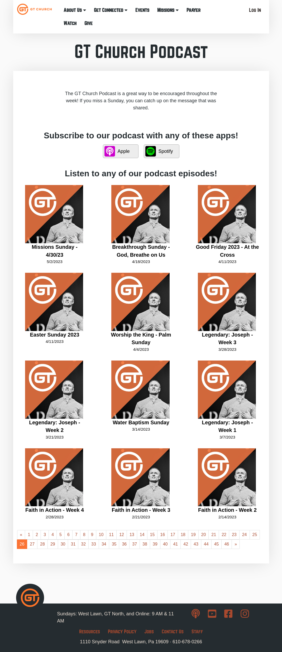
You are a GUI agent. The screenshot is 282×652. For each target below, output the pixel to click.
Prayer (193, 10)
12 (121, 534)
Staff (197, 631)
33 (93, 544)
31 (73, 544)
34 (104, 544)
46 (226, 544)
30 (63, 544)
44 (206, 544)
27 (32, 544)
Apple (117, 151)
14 (142, 534)
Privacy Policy (122, 631)
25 (254, 534)
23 (234, 534)
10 (101, 534)
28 (42, 544)
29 (52, 544)
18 (183, 534)
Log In (255, 10)
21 (213, 534)
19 (193, 534)
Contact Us (173, 631)
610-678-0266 (187, 641)
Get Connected (110, 10)
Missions (168, 10)
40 (165, 544)
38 (144, 544)
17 (172, 534)
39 (155, 544)
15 (152, 534)
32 (83, 544)
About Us (75, 10)
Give (88, 23)
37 (134, 544)
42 (185, 544)
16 (162, 534)
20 (203, 534)
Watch (70, 23)
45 (216, 544)
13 (132, 534)
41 (175, 544)
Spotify (159, 151)
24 (244, 534)
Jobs (149, 631)
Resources (89, 631)
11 (111, 534)
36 (124, 544)
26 (22, 544)
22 (224, 534)
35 (114, 544)
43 (196, 544)
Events (142, 10)
